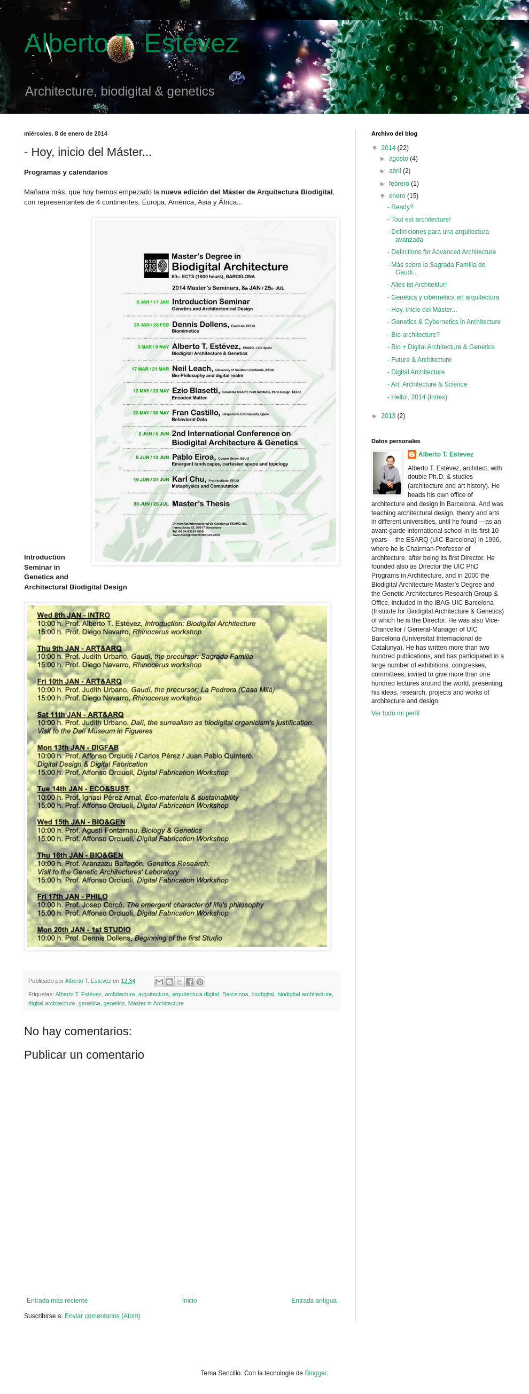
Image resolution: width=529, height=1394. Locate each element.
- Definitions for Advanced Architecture (441, 252)
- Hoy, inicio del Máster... (422, 309)
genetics (114, 1003)
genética (89, 1003)
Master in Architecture (156, 1003)
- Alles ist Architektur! (417, 284)
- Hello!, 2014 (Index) (417, 397)
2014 (390, 148)
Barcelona (235, 994)
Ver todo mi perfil (395, 713)
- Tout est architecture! (419, 219)
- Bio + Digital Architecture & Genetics (440, 347)
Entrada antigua (314, 1300)
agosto (399, 158)
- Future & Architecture (419, 360)
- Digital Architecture (416, 372)
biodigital (263, 994)
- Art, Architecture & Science (427, 384)
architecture (120, 994)
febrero (400, 183)
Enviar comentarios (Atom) (103, 1316)
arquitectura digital (195, 994)
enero (398, 196)
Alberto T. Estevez (445, 454)
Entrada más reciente (57, 1300)
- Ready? (400, 207)
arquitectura (153, 994)
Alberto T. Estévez (131, 43)
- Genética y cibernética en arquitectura (443, 297)
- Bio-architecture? (413, 334)
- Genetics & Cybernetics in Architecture (444, 322)
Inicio (189, 1300)
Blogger (315, 1373)
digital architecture (51, 1003)
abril (396, 171)
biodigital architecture (304, 994)
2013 (390, 416)
